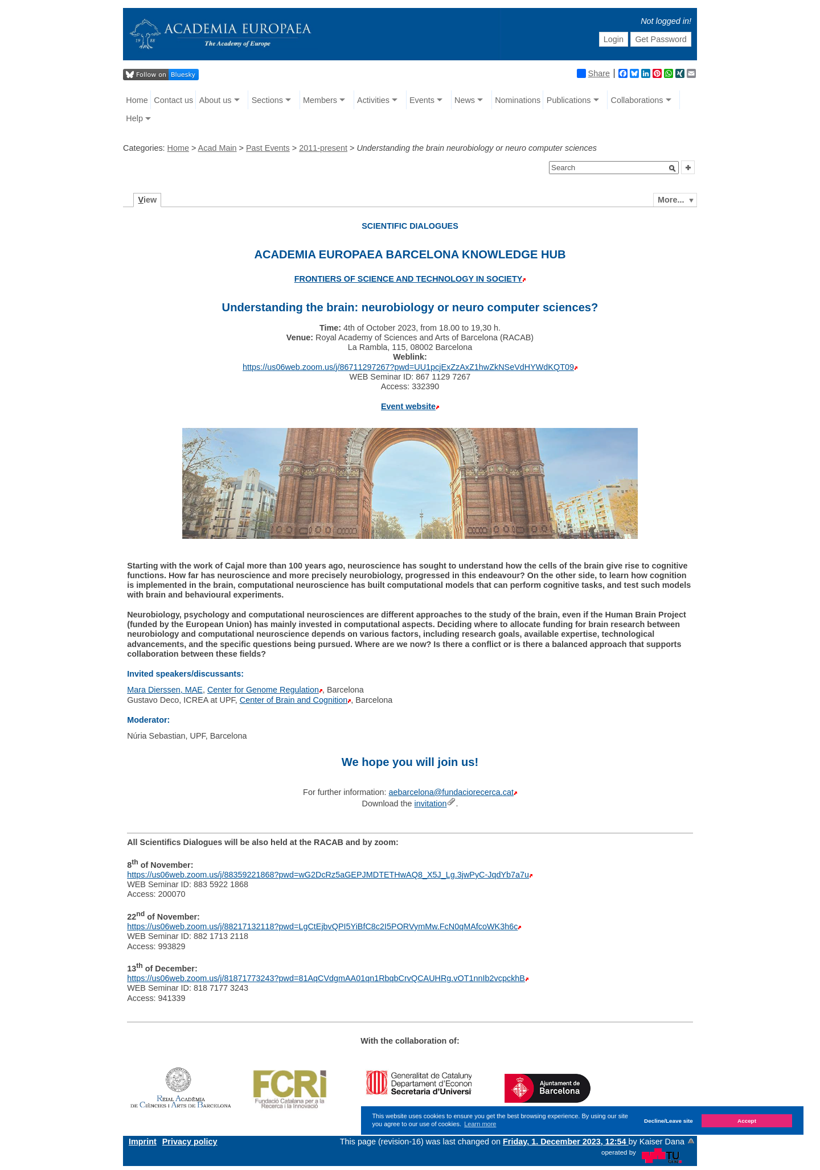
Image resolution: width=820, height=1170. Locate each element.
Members (320, 100)
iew (147, 199)
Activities (373, 100)
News (464, 100)
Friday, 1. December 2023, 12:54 (566, 1141)
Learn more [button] (480, 1123)
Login (614, 39)
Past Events (268, 148)
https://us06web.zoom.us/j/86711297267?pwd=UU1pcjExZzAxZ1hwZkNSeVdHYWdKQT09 (408, 367)
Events (421, 100)
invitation (431, 803)
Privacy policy (190, 1141)
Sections (267, 100)
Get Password (660, 39)
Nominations (517, 100)
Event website (408, 406)
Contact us (173, 100)
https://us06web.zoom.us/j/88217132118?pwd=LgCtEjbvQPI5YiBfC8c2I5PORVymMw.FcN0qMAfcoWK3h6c (322, 926)
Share (593, 73)
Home (136, 100)
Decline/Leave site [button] (668, 1121)
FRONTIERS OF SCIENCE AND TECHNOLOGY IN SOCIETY (408, 278)
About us (215, 100)
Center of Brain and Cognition (294, 700)
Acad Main (217, 148)
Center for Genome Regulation (263, 689)
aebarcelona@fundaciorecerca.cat (450, 792)
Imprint (143, 1141)
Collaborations (637, 100)
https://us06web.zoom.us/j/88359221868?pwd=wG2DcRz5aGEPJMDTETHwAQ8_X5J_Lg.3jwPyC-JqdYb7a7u (328, 874)
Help (134, 118)
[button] (672, 168)
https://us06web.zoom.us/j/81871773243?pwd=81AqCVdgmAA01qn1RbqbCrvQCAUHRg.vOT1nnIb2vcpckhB (326, 978)
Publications (569, 100)
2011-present (323, 148)
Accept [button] (746, 1121)
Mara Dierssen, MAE (165, 689)
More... (671, 199)
